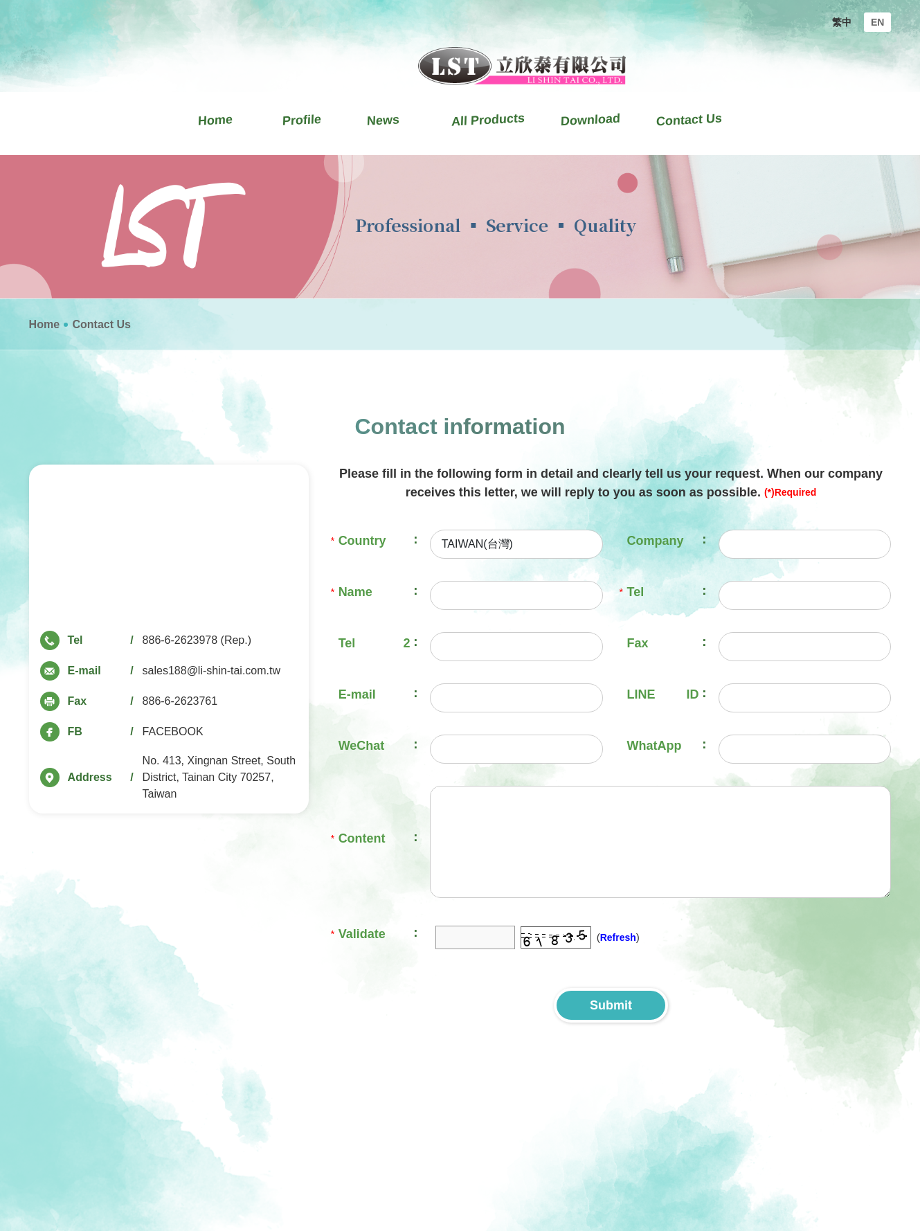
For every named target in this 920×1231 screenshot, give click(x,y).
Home (44, 324)
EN (877, 22)
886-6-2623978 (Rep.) (197, 640)
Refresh (618, 937)
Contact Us (101, 324)
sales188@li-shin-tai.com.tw (211, 670)
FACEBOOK (173, 731)
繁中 (841, 22)
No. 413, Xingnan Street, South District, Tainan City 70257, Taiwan (219, 777)
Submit (611, 1005)
